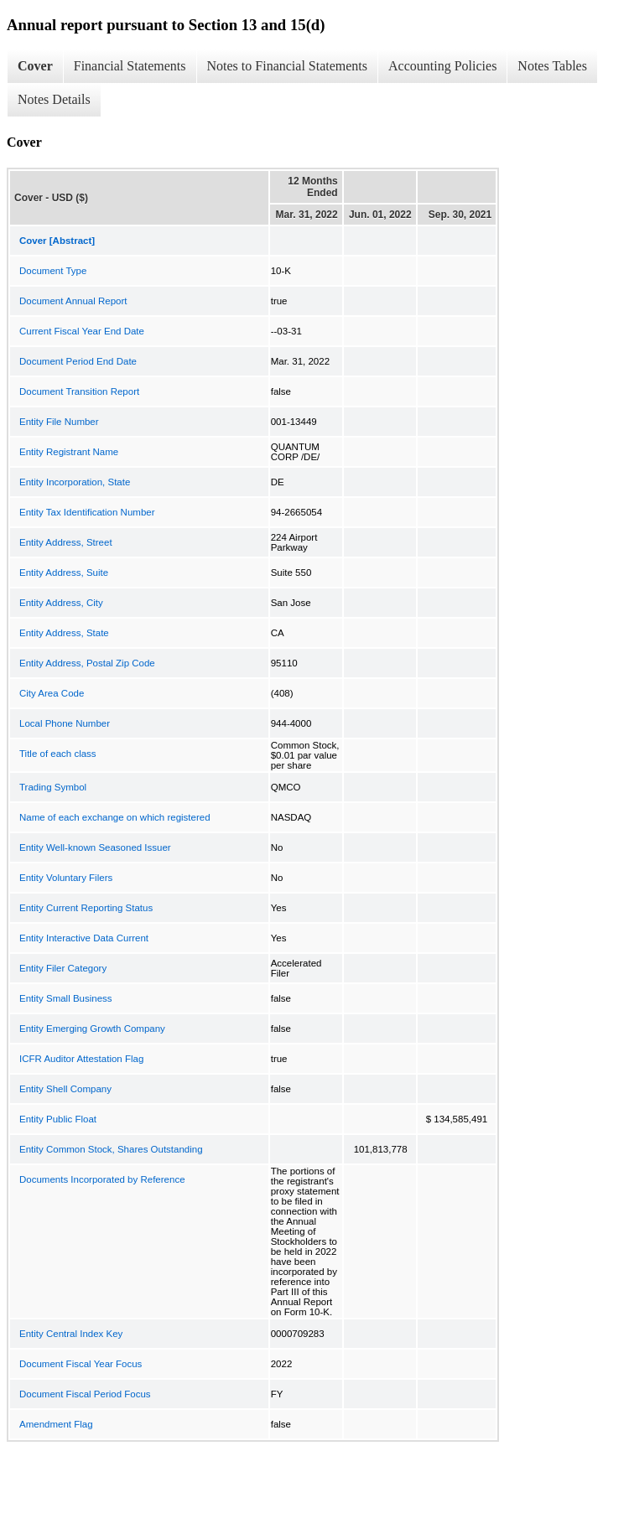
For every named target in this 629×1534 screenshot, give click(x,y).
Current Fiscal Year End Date (81, 331)
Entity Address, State (64, 633)
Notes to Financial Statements (287, 66)
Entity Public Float (57, 1119)
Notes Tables (552, 66)
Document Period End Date (78, 361)
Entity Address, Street (65, 542)
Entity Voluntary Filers (65, 878)
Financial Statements (130, 66)
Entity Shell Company (65, 1089)
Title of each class (57, 754)
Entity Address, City (61, 603)
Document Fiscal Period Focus (85, 1394)
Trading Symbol (52, 787)
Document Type (52, 271)
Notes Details (54, 99)
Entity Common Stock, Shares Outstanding (111, 1149)
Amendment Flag (56, 1424)
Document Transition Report (79, 391)
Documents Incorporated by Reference (102, 1179)
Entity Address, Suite (63, 572)
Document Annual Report (73, 301)
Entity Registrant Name (68, 452)
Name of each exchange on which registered (115, 817)
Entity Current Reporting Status (86, 908)
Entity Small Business (65, 998)
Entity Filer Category (63, 968)
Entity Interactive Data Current (83, 938)
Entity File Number (59, 422)
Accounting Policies (442, 66)
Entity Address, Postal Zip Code (87, 663)
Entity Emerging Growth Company (92, 1029)
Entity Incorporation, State (74, 482)
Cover (35, 66)
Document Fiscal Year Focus (80, 1364)
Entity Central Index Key (70, 1334)
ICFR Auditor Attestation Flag (81, 1059)
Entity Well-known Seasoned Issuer (95, 847)
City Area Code (51, 693)
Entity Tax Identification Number (87, 512)
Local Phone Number (64, 723)
